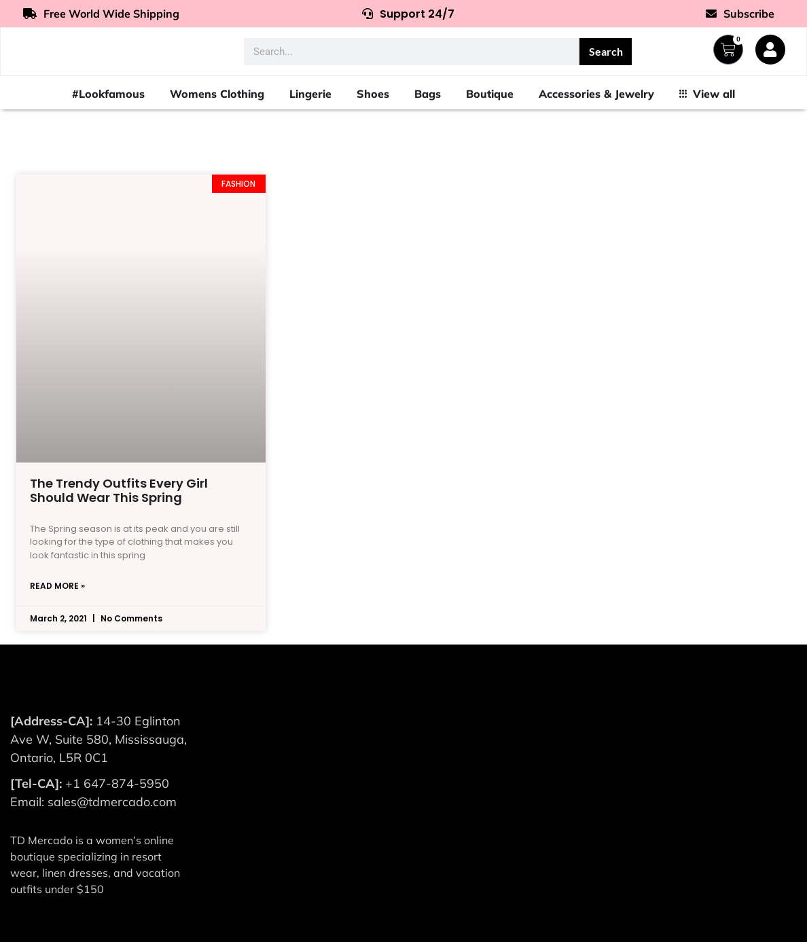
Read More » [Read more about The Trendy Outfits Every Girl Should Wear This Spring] (57, 586)
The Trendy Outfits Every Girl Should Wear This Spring (119, 491)
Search (606, 51)
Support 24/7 (408, 14)
